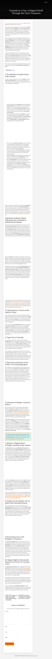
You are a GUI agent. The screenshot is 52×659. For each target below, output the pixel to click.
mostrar (13, 70)
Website (6, 637)
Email (6, 632)
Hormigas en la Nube (34, 655)
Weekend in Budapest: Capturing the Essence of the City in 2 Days (25, 597)
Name (6, 626)
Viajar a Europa (13, 23)
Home (6, 23)
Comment (7, 611)
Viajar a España (19, 23)
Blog (9, 23)
